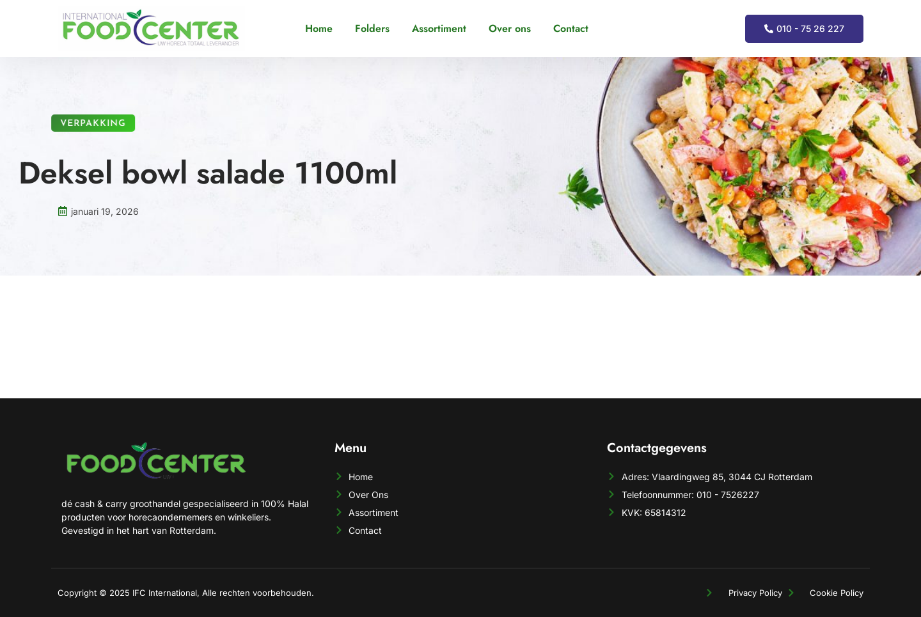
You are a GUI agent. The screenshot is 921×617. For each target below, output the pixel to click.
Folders (372, 28)
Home (319, 28)
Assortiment (439, 28)
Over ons (510, 28)
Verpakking (82, 124)
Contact (570, 28)
